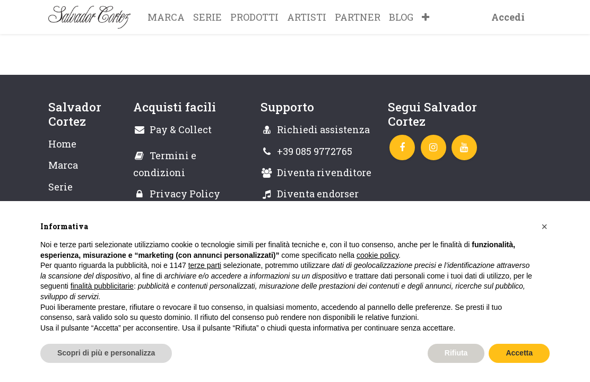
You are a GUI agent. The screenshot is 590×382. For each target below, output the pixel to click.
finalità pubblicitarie (102, 286)
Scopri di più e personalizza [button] (106, 353)
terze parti (204, 265)
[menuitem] (166, 17)
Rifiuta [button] (456, 353)
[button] (425, 17)
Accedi (508, 17)
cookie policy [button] (377, 255)
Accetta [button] (519, 353)
